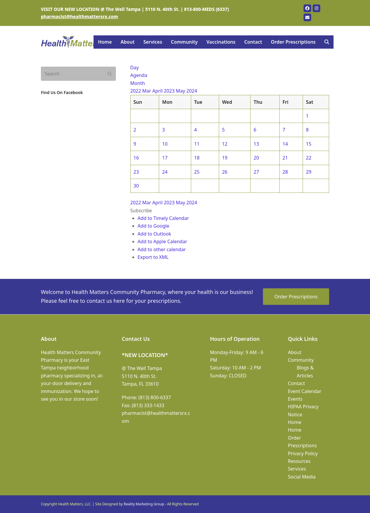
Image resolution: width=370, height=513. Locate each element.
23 (136, 172)
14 (285, 144)
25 (196, 172)
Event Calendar (304, 391)
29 (308, 172)
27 (256, 172)
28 (285, 172)
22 (308, 157)
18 (196, 157)
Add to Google (153, 226)
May (181, 91)
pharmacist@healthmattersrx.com (79, 16)
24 (164, 172)
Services (297, 469)
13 (256, 144)
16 (136, 157)
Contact (296, 383)
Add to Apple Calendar (162, 241)
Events (295, 399)
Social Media (302, 476)
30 (136, 185)
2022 (136, 91)
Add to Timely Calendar (163, 218)
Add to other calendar (162, 249)
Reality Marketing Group (144, 504)
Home (294, 422)
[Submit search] (110, 74)
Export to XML (153, 257)
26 (224, 172)
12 (224, 144)
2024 (191, 91)
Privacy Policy (303, 453)
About (294, 352)
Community (301, 360)
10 (164, 144)
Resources (299, 461)
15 (308, 144)
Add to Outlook (154, 234)
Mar (147, 91)
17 (164, 157)
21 (285, 157)
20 (256, 157)
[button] (327, 42)
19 (224, 157)
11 (196, 144)
